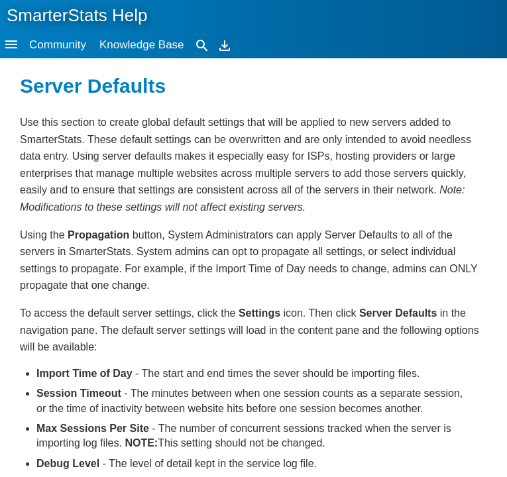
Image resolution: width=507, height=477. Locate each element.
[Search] (202, 44)
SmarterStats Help (77, 15)
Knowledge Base (141, 44)
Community (57, 44)
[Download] (224, 44)
